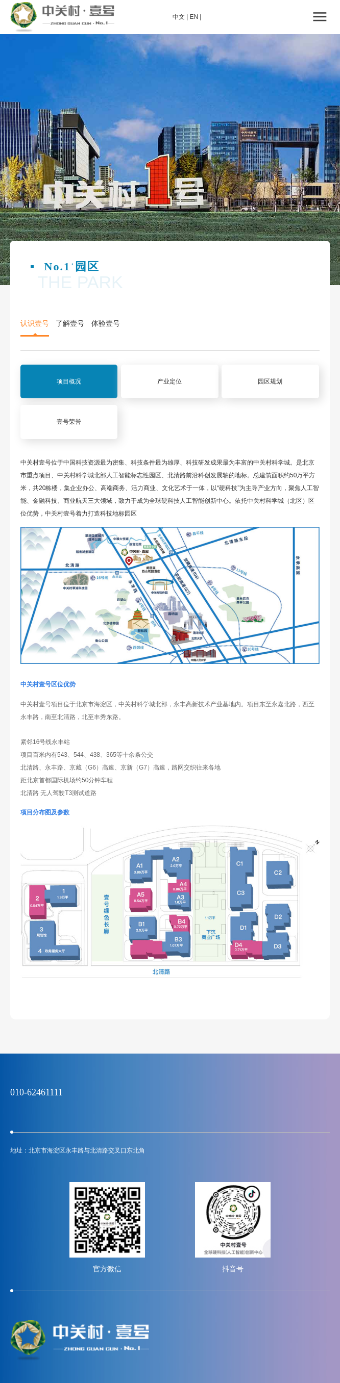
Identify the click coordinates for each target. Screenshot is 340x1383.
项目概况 (69, 381)
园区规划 (270, 381)
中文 (179, 16)
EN (193, 16)
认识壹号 (34, 323)
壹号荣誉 (69, 421)
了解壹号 (70, 323)
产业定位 (169, 381)
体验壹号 (105, 323)
